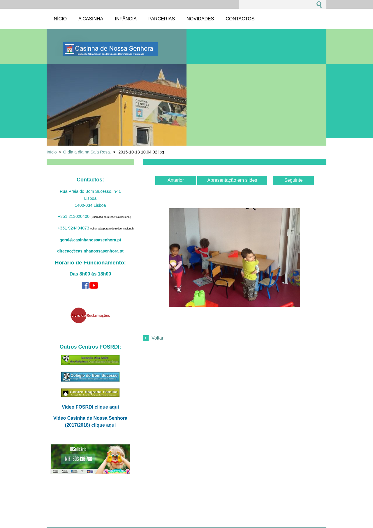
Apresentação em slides (232, 180)
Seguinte (293, 180)
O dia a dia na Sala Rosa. (87, 152)
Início (52, 152)
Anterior (176, 180)
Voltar (157, 337)
